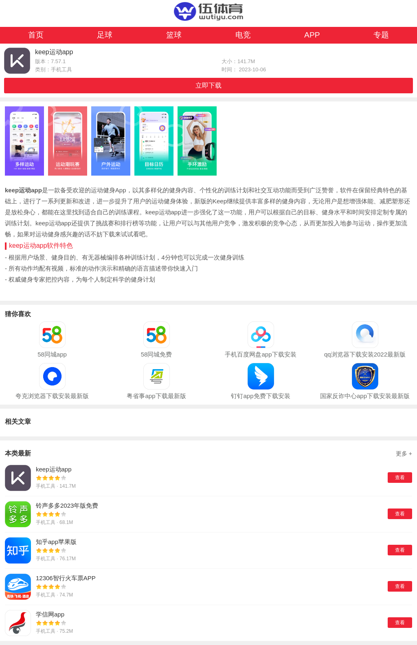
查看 (400, 477)
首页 (36, 35)
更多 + (404, 453)
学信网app (50, 614)
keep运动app (54, 469)
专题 (381, 35)
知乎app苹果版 (56, 541)
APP (312, 35)
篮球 (174, 35)
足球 (104, 35)
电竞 (243, 35)
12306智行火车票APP (66, 578)
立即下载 (208, 85)
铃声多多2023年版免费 (67, 505)
